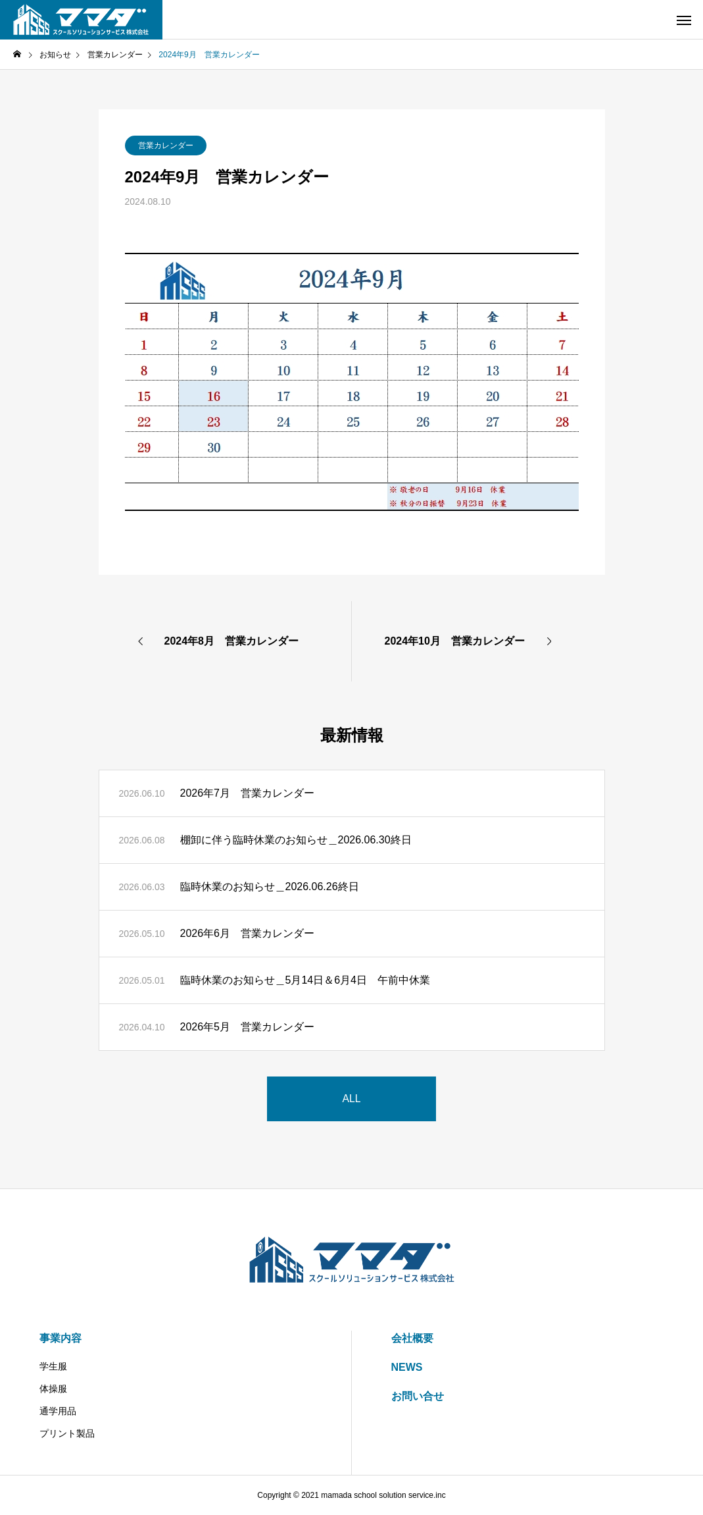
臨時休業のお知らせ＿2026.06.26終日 (269, 886)
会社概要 (412, 1338)
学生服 (53, 1366)
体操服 (53, 1388)
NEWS (407, 1367)
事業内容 (60, 1338)
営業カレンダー (165, 145)
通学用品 (57, 1411)
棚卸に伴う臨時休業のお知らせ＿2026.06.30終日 (296, 839)
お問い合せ (417, 1396)
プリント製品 (67, 1433)
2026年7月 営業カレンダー (247, 793)
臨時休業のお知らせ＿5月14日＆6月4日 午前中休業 (305, 980)
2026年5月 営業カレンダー (247, 1026)
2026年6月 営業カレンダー (247, 933)
